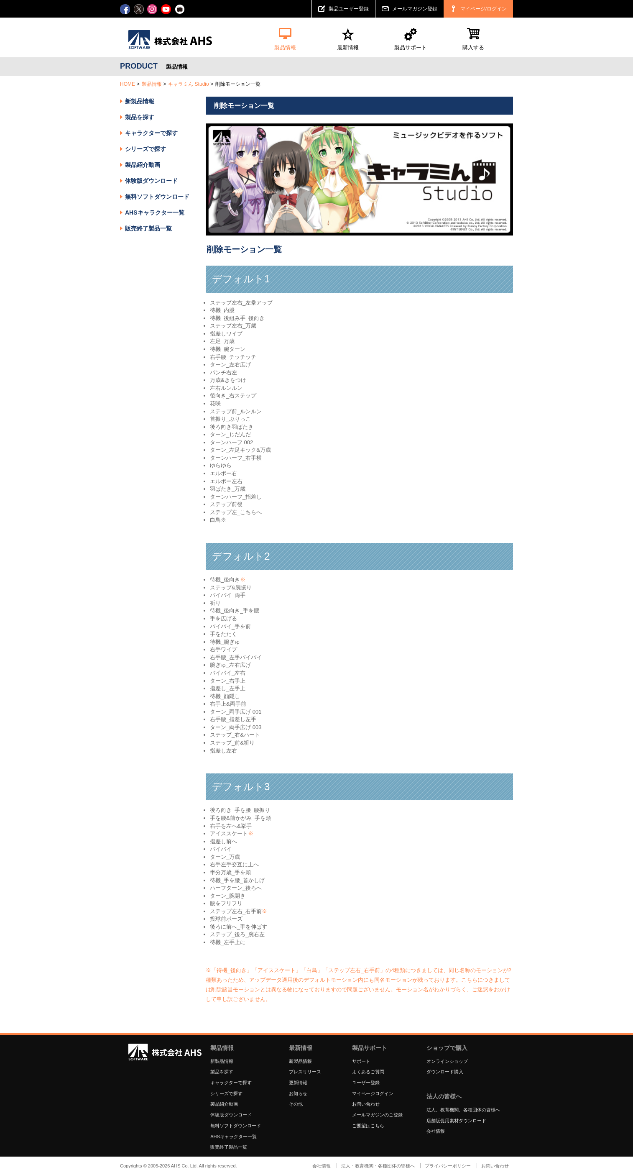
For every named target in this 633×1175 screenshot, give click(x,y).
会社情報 (435, 1131)
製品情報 (152, 84)
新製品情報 (139, 101)
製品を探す (139, 117)
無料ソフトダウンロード (157, 196)
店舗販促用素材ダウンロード (456, 1120)
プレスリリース (305, 1071)
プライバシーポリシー (448, 1165)
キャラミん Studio (188, 84)
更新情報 (298, 1082)
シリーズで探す (226, 1093)
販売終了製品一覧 (148, 228)
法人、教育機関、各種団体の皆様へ (463, 1109)
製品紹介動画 (142, 164)
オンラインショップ (447, 1061)
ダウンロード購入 (444, 1071)
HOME (127, 84)
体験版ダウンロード (151, 180)
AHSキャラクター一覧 (154, 212)
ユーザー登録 (366, 1082)
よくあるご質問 (368, 1071)
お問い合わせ (366, 1103)
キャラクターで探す (231, 1082)
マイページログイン (372, 1093)
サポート (361, 1061)
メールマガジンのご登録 (377, 1114)
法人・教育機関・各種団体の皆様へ (378, 1165)
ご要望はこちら (368, 1125)
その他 (296, 1103)
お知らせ (298, 1093)
